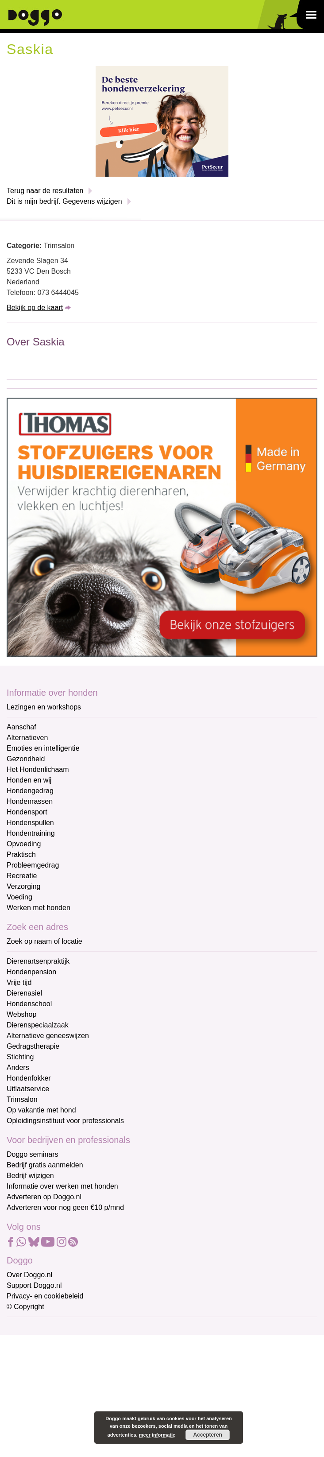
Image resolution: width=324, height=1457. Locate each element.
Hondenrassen (30, 801)
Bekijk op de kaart (35, 307)
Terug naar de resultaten (45, 190)
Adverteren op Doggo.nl (44, 1197)
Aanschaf (21, 727)
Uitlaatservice (28, 1089)
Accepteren (207, 1435)
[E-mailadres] (70, 1341)
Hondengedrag (30, 790)
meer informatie (157, 1435)
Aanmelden (70, 1423)
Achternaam (26, 1386)
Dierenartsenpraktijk (38, 961)
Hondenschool (29, 1004)
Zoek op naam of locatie (44, 941)
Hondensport (27, 812)
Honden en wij (29, 780)
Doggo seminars (32, 1154)
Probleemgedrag (33, 865)
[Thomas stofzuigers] (162, 526)
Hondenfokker (29, 1078)
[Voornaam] (70, 1370)
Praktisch (21, 854)
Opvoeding (24, 844)
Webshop (21, 1014)
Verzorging (24, 886)
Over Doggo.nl (29, 1275)
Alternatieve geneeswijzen (48, 1035)
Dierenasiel (24, 993)
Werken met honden (38, 907)
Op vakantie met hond (41, 1110)
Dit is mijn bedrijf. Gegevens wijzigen (64, 201)
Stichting (20, 1057)
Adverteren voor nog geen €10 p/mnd (65, 1207)
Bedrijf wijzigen (30, 1175)
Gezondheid (26, 759)
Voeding (19, 897)
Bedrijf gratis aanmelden (45, 1165)
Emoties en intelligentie (43, 748)
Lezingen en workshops (44, 707)
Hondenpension (31, 972)
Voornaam (23, 1357)
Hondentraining (31, 833)
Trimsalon (22, 1099)
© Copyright (25, 1306)
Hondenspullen (30, 822)
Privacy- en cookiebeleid (45, 1296)
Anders (18, 1067)
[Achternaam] (70, 1399)
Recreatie (22, 876)
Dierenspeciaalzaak (38, 1025)
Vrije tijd (19, 982)
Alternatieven (27, 737)
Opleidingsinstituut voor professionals (65, 1120)
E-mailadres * (29, 1327)
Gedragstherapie (33, 1046)
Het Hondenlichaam (38, 769)
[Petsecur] (162, 120)
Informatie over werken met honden (62, 1186)
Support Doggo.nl (34, 1285)
